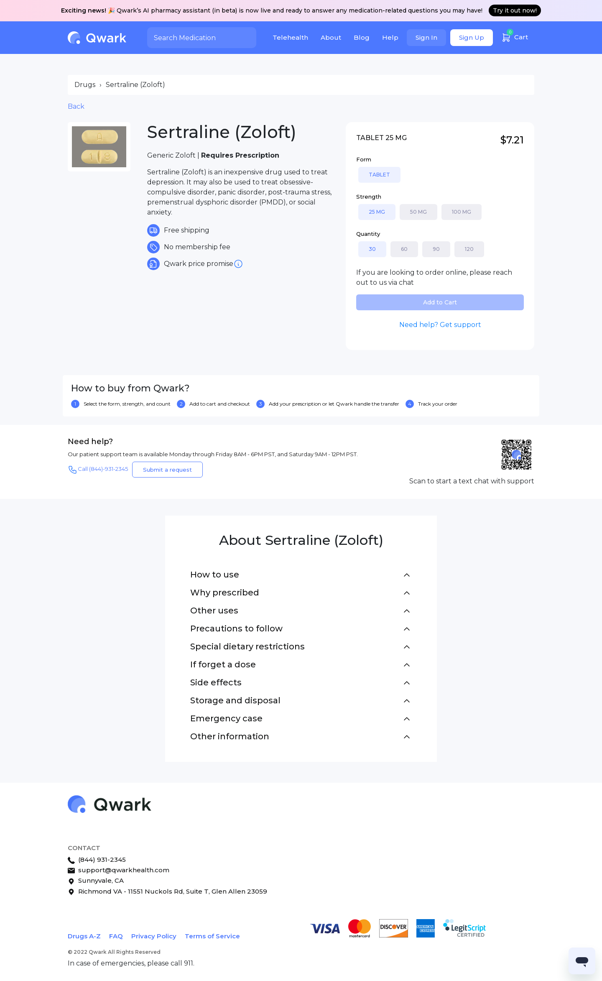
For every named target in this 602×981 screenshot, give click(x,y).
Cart (514, 36)
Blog (362, 37)
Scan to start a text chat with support (471, 481)
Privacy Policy (153, 936)
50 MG (418, 212)
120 (469, 249)
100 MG (461, 212)
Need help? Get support (440, 325)
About (331, 37)
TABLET (379, 174)
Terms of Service (212, 936)
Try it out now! (515, 10)
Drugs (84, 85)
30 (372, 249)
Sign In (426, 37)
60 (404, 249)
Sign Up (471, 37)
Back (76, 106)
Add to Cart (440, 302)
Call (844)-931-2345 (98, 470)
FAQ (116, 936)
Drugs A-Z (84, 936)
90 (436, 249)
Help (390, 37)
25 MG (377, 212)
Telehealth (290, 37)
